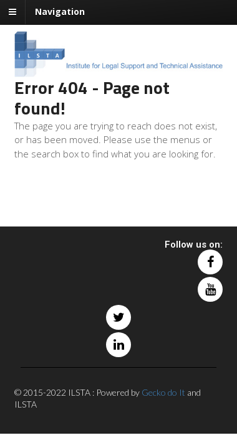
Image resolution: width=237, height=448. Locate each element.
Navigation (60, 11)
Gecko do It (163, 392)
